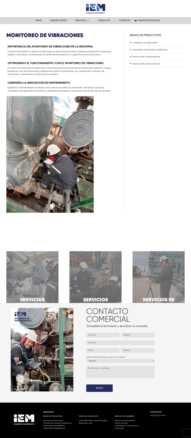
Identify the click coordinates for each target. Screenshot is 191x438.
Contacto (124, 21)
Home (38, 21)
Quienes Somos (58, 21)
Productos (104, 21)
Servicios (82, 20)
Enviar (99, 388)
